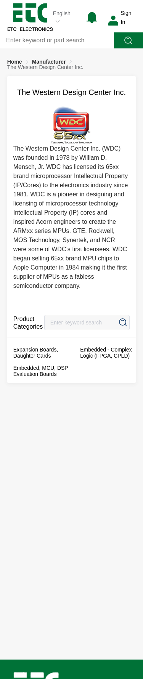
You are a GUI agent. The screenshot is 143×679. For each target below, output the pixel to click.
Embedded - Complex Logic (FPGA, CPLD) (106, 353)
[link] (14, 62)
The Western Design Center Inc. (45, 67)
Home (14, 62)
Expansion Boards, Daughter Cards (35, 353)
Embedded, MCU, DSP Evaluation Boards (40, 371)
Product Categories (28, 323)
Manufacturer (49, 62)
